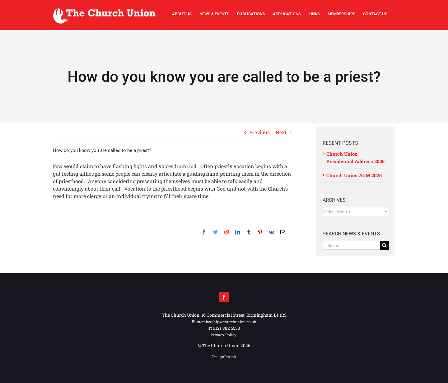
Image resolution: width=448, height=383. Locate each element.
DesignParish (224, 356)
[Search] (384, 245)
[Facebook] (224, 297)
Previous (259, 132)
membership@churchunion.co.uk (226, 321)
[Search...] (351, 245)
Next (281, 132)
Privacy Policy (224, 334)
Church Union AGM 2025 (354, 175)
